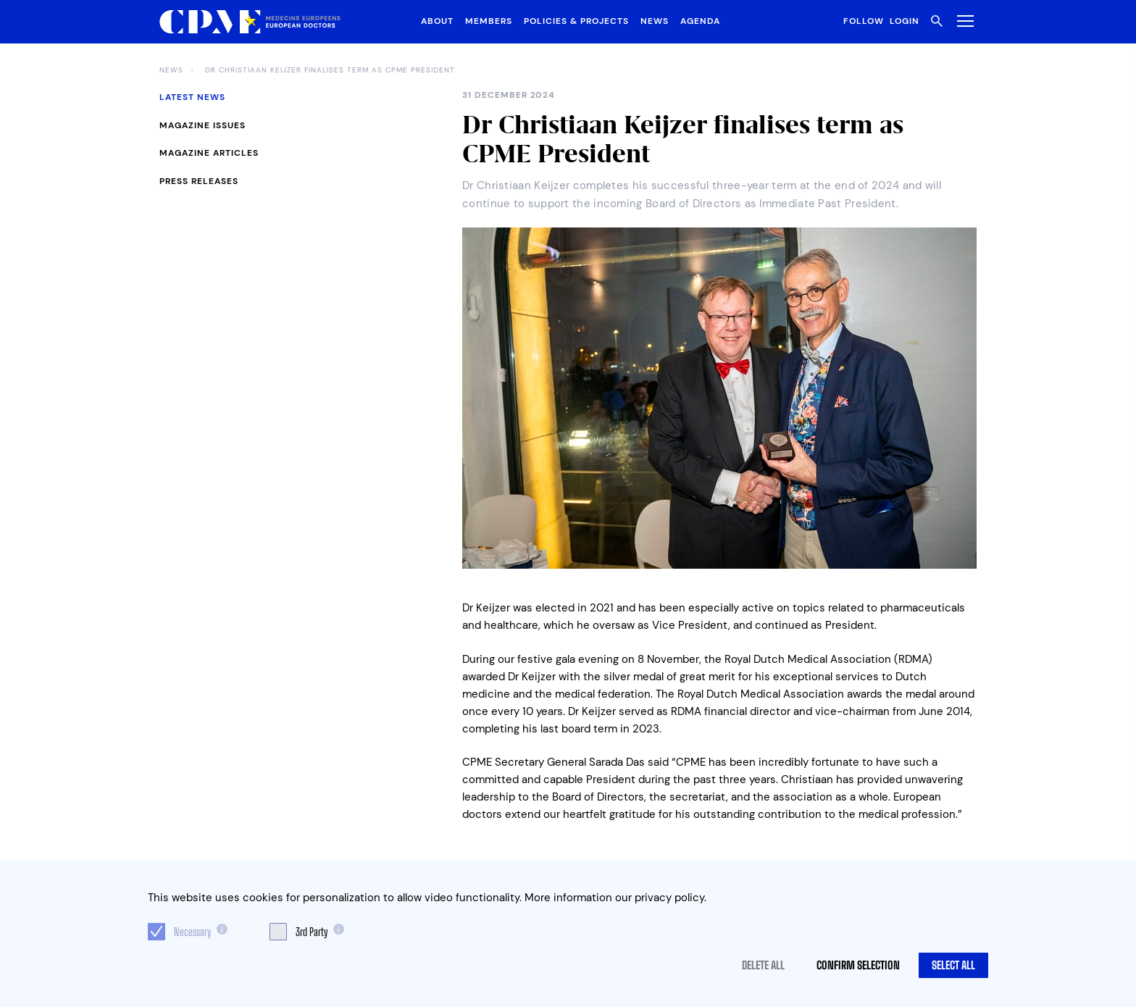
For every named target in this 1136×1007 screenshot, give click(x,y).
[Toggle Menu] (962, 20)
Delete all (763, 965)
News (654, 21)
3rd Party (311, 931)
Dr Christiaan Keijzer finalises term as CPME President (330, 70)
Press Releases (198, 181)
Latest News (192, 97)
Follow (863, 21)
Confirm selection (858, 965)
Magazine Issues (202, 125)
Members (488, 21)
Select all (953, 965)
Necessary (192, 931)
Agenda (700, 21)
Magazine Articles (209, 153)
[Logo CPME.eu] (250, 22)
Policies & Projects (576, 21)
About (437, 21)
